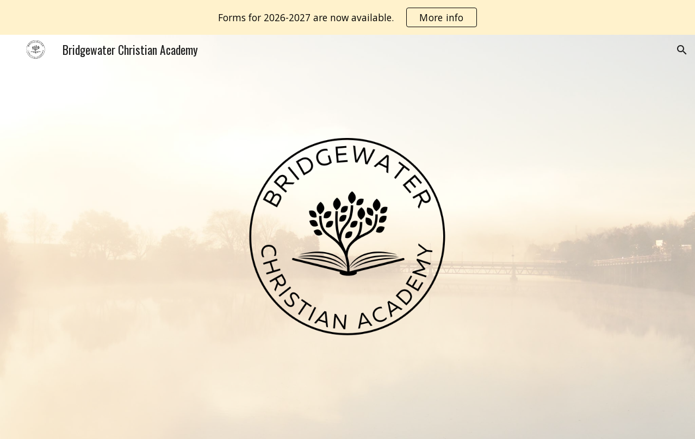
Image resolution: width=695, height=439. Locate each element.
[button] (682, 50)
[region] (347, 17)
